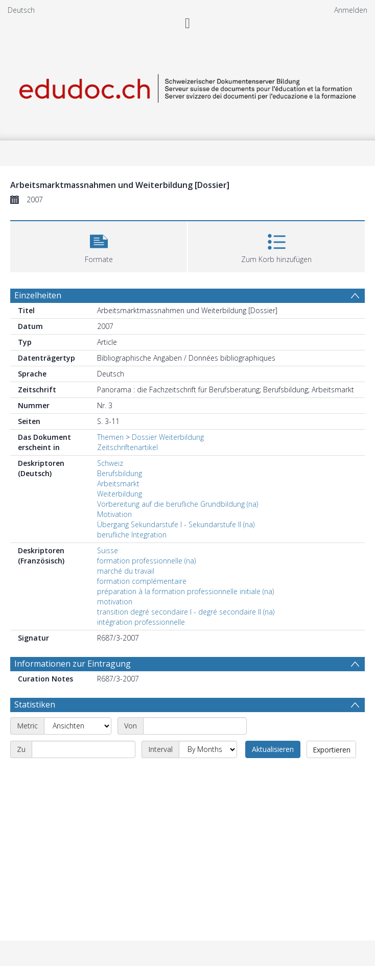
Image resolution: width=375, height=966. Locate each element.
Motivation (114, 514)
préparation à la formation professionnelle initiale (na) (185, 591)
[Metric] (77, 726)
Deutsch (21, 10)
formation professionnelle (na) (146, 561)
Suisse (107, 550)
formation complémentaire (141, 581)
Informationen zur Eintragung (72, 663)
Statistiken (34, 704)
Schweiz (110, 463)
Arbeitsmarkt (118, 483)
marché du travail (125, 571)
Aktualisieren (273, 749)
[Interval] (208, 749)
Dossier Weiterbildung (168, 437)
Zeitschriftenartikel (127, 447)
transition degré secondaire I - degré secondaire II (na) (185, 612)
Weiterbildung (119, 494)
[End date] (83, 749)
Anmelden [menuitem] (350, 10)
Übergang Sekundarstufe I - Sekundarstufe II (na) (175, 524)
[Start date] (195, 726)
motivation (114, 601)
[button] (98, 245)
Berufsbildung (119, 473)
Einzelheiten (37, 295)
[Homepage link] (188, 87)
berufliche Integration (132, 534)
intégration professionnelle (141, 622)
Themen (110, 437)
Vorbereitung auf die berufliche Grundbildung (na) (177, 504)
